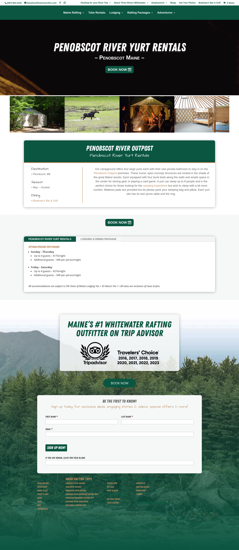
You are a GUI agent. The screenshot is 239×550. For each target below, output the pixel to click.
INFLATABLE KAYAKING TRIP (76, 505)
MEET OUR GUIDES (142, 487)
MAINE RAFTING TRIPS (79, 479)
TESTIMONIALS (42, 509)
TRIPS (39, 501)
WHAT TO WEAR (112, 490)
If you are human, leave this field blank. (65, 457)
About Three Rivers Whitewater (130, 3)
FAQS (39, 505)
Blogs (173, 3)
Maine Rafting (72, 13)
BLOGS (39, 498)
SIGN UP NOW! (56, 448)
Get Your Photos (187, 3)
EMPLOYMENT (141, 490)
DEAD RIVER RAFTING (73, 487)
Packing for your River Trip (94, 3)
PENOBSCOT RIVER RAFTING (76, 490)
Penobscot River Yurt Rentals (50, 239)
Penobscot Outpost (105, 173)
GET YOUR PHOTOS (113, 499)
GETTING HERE (112, 483)
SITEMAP (139, 494)
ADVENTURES (42, 487)
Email (48, 429)
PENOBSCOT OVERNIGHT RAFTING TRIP (80, 498)
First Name (51, 416)
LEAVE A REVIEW (113, 503)
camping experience (155, 185)
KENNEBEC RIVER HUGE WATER (77, 501)
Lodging (114, 13)
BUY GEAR (110, 487)
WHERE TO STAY (42, 494)
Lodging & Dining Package (98, 239)
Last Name (127, 416)
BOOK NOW (117, 69)
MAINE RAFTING (43, 483)
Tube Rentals (96, 13)
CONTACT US (140, 483)
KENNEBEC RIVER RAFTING (75, 483)
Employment (158, 3)
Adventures (164, 13)
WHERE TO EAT (42, 490)
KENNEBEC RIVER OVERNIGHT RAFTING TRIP (82, 494)
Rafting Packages (138, 13)
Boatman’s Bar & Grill (210, 3)
